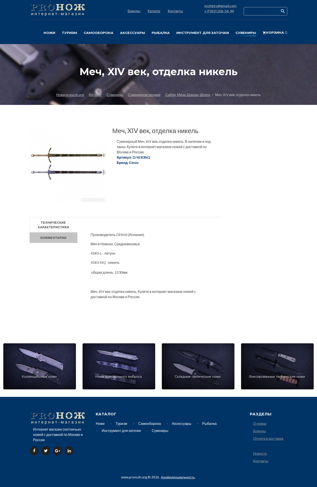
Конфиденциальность (178, 477)
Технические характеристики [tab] (53, 225)
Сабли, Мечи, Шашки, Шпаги (187, 95)
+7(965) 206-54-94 (219, 11)
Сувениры (115, 95)
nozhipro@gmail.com (220, 6)
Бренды (134, 11)
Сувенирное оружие (144, 95)
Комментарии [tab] (53, 238)
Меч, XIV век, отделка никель (155, 130)
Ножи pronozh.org (70, 95)
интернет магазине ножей (172, 291)
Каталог (154, 11)
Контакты (175, 11)
